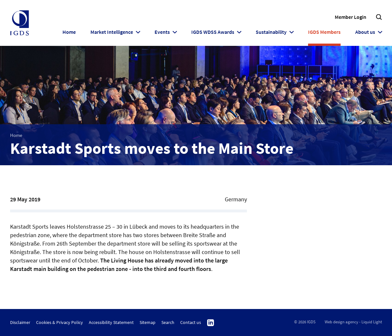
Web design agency (341, 322)
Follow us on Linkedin (210, 323)
